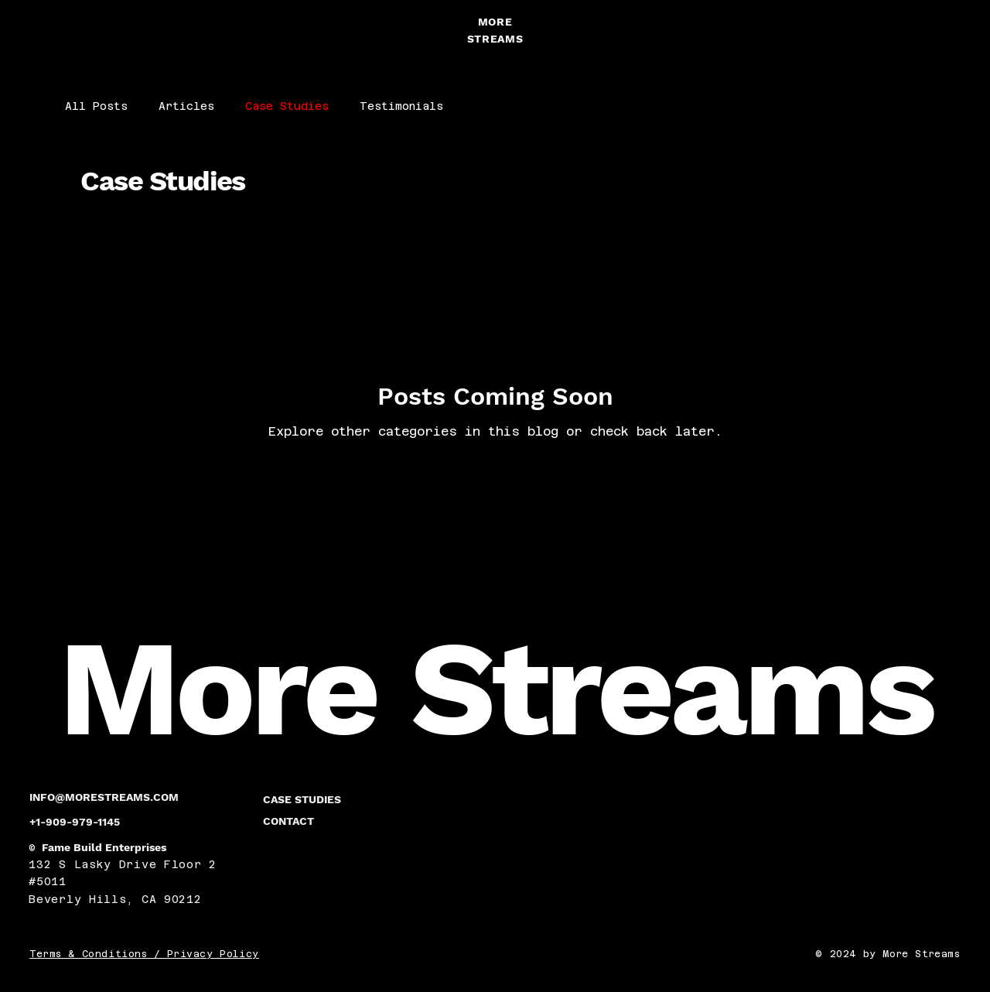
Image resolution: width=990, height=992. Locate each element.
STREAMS (495, 38)
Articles (186, 106)
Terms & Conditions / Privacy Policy (144, 954)
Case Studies (287, 106)
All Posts (96, 106)
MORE (495, 21)
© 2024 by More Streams (887, 954)
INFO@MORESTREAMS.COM (104, 797)
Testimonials (401, 106)
